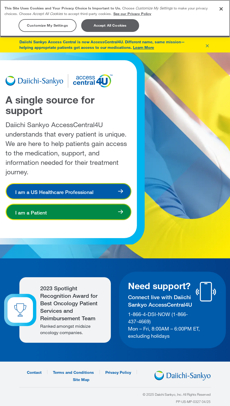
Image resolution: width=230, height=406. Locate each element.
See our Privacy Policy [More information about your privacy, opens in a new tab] (132, 13)
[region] (115, 18)
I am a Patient (31, 213)
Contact (34, 372)
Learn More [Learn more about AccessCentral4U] (143, 47)
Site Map (81, 379)
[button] (207, 45)
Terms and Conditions (73, 372)
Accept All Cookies (110, 25)
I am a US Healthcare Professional (54, 192)
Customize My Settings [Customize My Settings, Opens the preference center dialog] (47, 25)
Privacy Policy (118, 372)
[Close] (221, 9)
